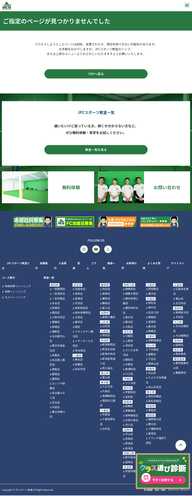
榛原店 (106, 299)
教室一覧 (49, 278)
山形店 (106, 327)
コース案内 (8, 278)
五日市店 (180, 304)
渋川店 (129, 425)
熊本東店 (180, 354)
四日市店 (80, 369)
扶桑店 (56, 356)
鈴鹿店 (79, 365)
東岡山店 (153, 364)
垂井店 (79, 322)
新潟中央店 (108, 354)
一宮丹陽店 (58, 299)
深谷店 (129, 346)
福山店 (179, 299)
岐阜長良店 (81, 308)
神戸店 (152, 308)
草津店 (129, 444)
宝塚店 (152, 322)
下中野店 (153, 350)
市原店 (106, 415)
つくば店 (130, 383)
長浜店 (129, 449)
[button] (187, 5)
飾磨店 (152, 332)
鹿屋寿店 (180, 373)
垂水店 (152, 327)
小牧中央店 (58, 318)
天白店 (56, 403)
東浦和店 (130, 369)
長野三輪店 (108, 317)
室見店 (152, 434)
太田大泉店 (131, 421)
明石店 (152, 303)
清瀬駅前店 (108, 396)
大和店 (129, 327)
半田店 (56, 407)
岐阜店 (79, 294)
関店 (77, 327)
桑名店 (79, 360)
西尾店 (56, 370)
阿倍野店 (153, 289)
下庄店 (152, 359)
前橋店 (129, 406)
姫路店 (152, 317)
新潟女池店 (108, 350)
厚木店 (129, 318)
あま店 (56, 304)
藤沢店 (129, 322)
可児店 (79, 304)
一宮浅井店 (58, 294)
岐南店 (79, 299)
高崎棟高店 (131, 416)
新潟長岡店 (108, 345)
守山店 (129, 435)
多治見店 (80, 351)
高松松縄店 (154, 397)
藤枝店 (106, 304)
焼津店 (106, 294)
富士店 (106, 308)
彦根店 (129, 439)
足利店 (129, 397)
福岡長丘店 (154, 420)
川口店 (129, 374)
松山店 (152, 373)
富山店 (106, 378)
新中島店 (130, 458)
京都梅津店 (154, 341)
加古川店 (153, 313)
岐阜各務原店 (83, 313)
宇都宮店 (130, 392)
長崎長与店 (181, 313)
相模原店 (130, 289)
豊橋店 (56, 322)
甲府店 (106, 336)
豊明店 (56, 379)
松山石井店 (154, 387)
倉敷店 (152, 355)
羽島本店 (80, 289)
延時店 (129, 462)
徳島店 (152, 410)
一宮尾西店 (58, 289)
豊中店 (152, 294)
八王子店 (107, 387)
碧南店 (56, 374)
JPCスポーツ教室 (23, 490)
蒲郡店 (56, 332)
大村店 (179, 317)
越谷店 (129, 360)
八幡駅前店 (154, 429)
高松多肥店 (154, 401)
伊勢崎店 (130, 411)
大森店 (106, 392)
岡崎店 (56, 327)
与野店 (129, 365)
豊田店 (56, 313)
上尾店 (129, 341)
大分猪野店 (181, 336)
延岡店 (179, 345)
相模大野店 (131, 294)
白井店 (106, 429)
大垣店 (79, 318)
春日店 (152, 424)
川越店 (129, 336)
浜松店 (106, 289)
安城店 (56, 308)
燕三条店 (107, 369)
